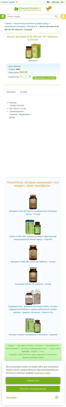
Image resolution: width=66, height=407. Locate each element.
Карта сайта (55, 348)
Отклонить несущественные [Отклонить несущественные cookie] (33, 389)
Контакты (39, 345)
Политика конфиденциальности (34, 348)
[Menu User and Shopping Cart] (63, 16)
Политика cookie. (43, 373)
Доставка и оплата (25, 345)
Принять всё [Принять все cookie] (33, 381)
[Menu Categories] (3, 16)
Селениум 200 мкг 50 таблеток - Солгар (33, 284)
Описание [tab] (11, 92)
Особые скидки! (9, 2)
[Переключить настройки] (12, 397)
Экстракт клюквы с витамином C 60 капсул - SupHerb (33, 334)
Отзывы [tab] (23, 92)
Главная (11, 345)
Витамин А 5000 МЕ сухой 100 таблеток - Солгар (33, 262)
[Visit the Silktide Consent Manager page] (57, 397)
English (34, 351)
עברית (42, 351)
